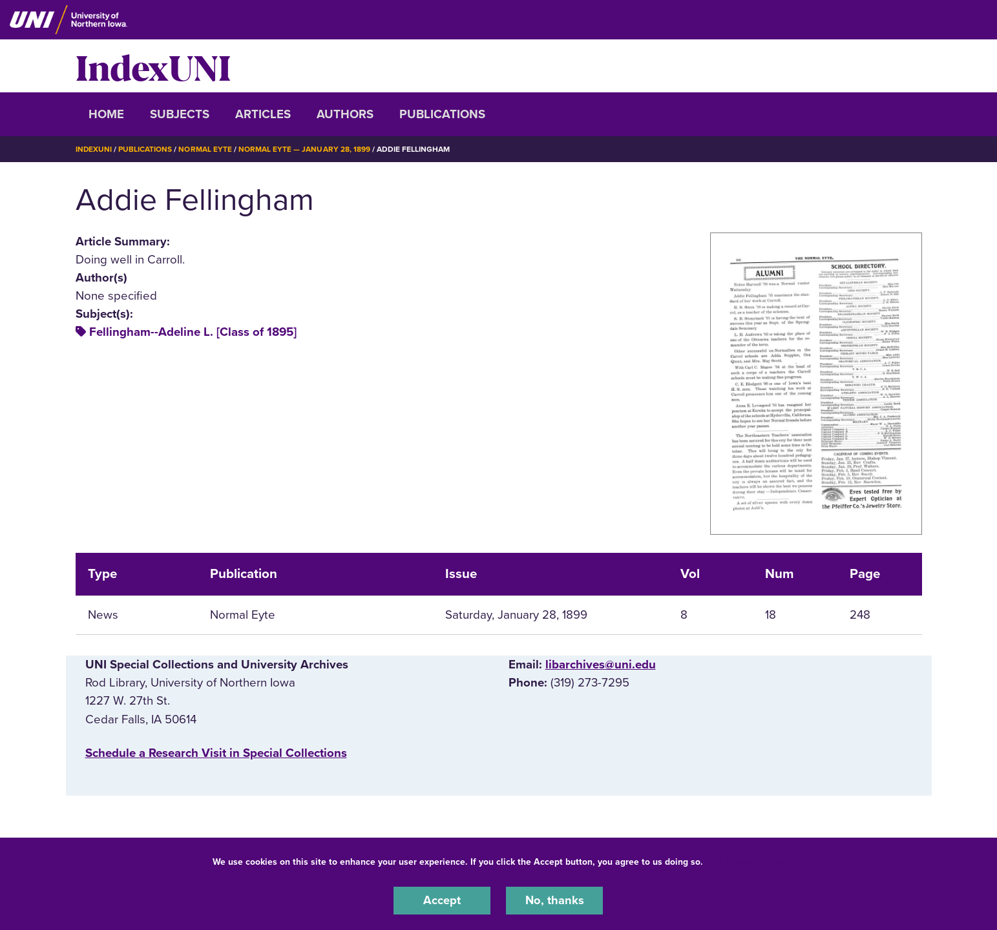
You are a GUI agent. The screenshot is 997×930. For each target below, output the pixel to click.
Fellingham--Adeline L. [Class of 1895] (193, 332)
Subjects (179, 114)
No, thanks (554, 900)
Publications (442, 114)
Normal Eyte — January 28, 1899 (305, 149)
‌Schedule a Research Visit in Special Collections (216, 752)
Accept (442, 900)
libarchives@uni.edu (600, 664)
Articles (263, 114)
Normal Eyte (205, 149)
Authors (345, 114)
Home (106, 114)
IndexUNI (153, 66)
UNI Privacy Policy (746, 861)
